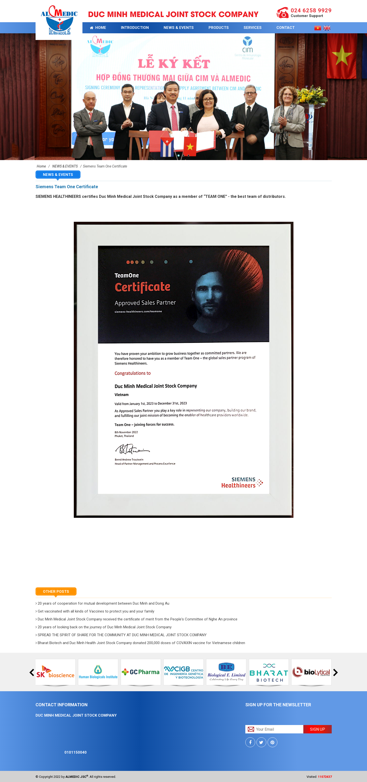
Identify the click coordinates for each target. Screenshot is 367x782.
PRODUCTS (219, 27)
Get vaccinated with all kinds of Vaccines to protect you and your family (95, 611)
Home (98, 27)
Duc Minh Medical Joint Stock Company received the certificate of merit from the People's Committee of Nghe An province (136, 619)
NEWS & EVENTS (179, 27)
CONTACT (285, 27)
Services (253, 27)
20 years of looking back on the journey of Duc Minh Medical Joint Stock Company (104, 627)
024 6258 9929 (311, 10)
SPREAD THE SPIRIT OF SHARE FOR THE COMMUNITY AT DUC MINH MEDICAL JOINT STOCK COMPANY (121, 635)
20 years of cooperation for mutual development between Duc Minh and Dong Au (102, 603)
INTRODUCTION (135, 27)
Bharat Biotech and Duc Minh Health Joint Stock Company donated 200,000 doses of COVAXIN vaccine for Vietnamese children (140, 643)
